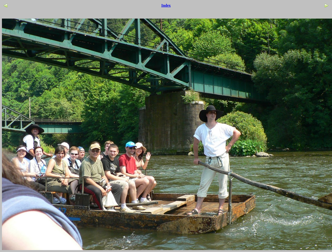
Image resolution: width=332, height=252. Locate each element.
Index (166, 5)
